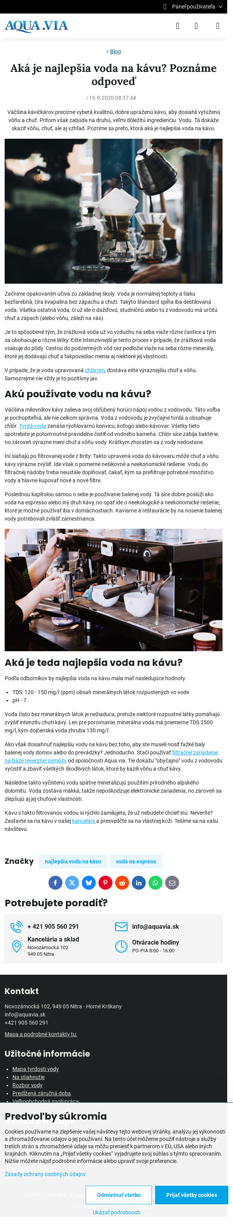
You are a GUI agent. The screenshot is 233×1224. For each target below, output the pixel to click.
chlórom (95, 370)
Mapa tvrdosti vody (35, 1069)
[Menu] (218, 26)
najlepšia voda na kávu (73, 861)
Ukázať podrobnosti (116, 1212)
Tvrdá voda (32, 426)
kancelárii (84, 821)
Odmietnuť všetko (119, 1195)
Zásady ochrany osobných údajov (45, 1174)
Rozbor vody (27, 1085)
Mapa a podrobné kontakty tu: (41, 1034)
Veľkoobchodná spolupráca (45, 1101)
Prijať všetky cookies (191, 1195)
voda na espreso (136, 861)
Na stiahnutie (28, 1077)
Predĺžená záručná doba (41, 1093)
